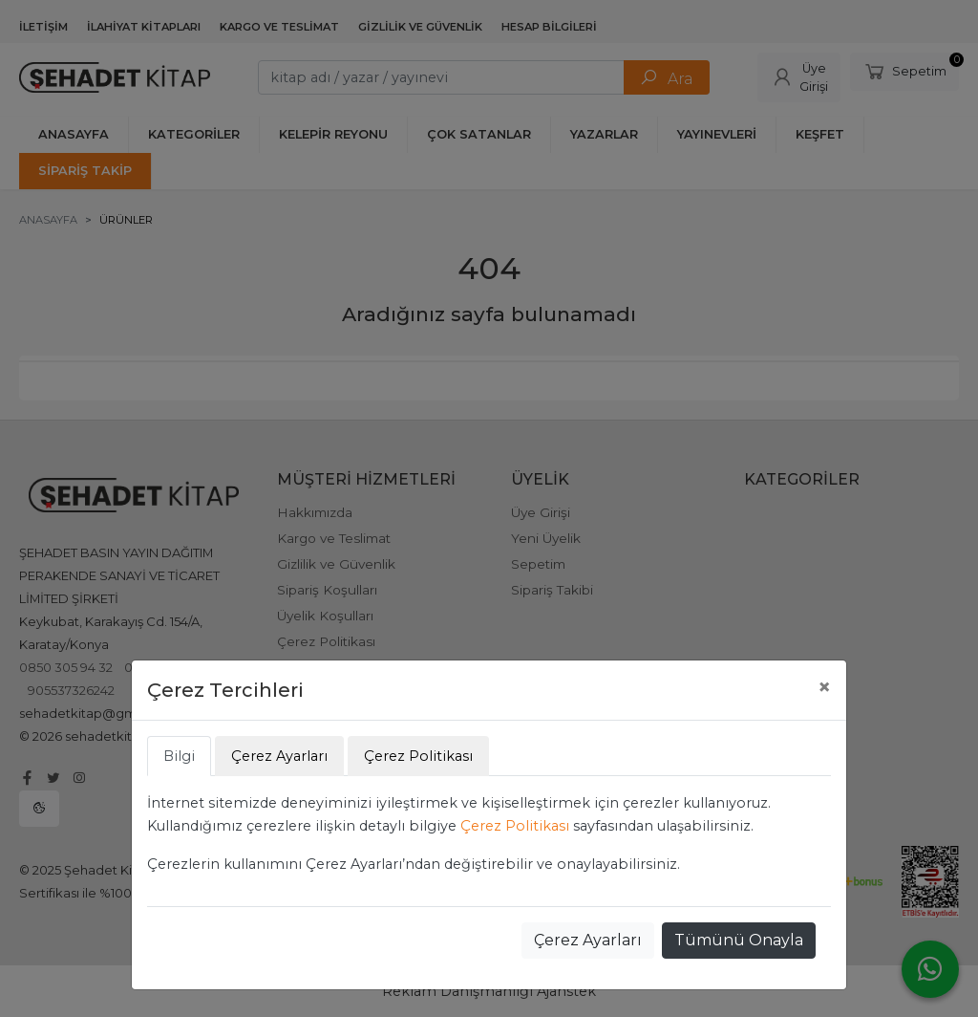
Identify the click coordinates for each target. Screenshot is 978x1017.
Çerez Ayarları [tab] (279, 756)
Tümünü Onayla (738, 940)
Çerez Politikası (514, 825)
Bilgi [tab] (179, 756)
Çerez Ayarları (588, 940)
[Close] (824, 687)
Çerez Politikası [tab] (418, 756)
